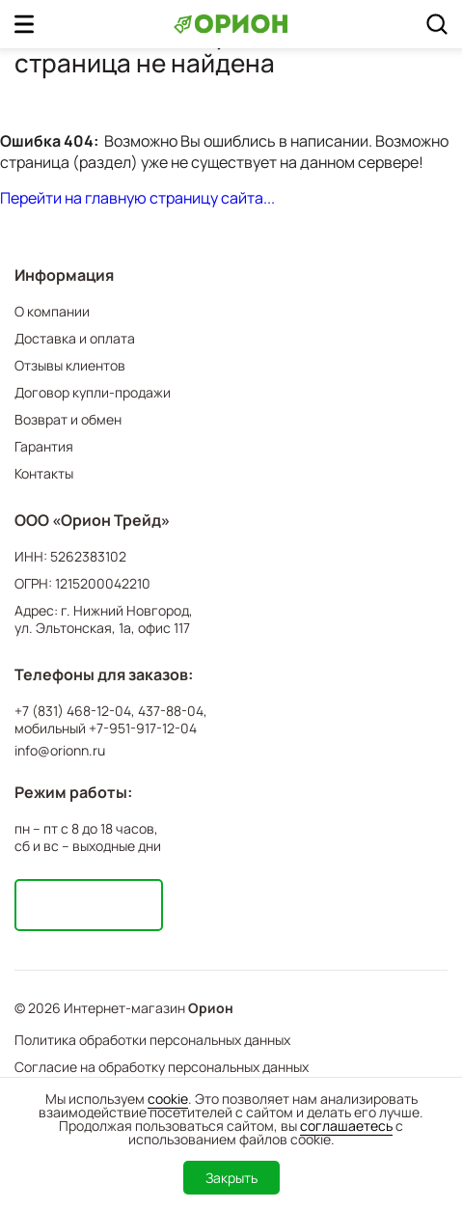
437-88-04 (171, 711)
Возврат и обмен (68, 419)
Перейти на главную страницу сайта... (137, 197)
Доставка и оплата (74, 338)
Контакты (43, 473)
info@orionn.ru (59, 750)
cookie (168, 1098)
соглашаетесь (346, 1125)
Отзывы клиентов (69, 365)
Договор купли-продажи (92, 392)
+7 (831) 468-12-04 (72, 711)
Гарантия (43, 446)
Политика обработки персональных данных (152, 1039)
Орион (210, 1008)
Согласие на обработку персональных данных (161, 1067)
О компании (52, 311)
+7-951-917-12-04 (143, 728)
